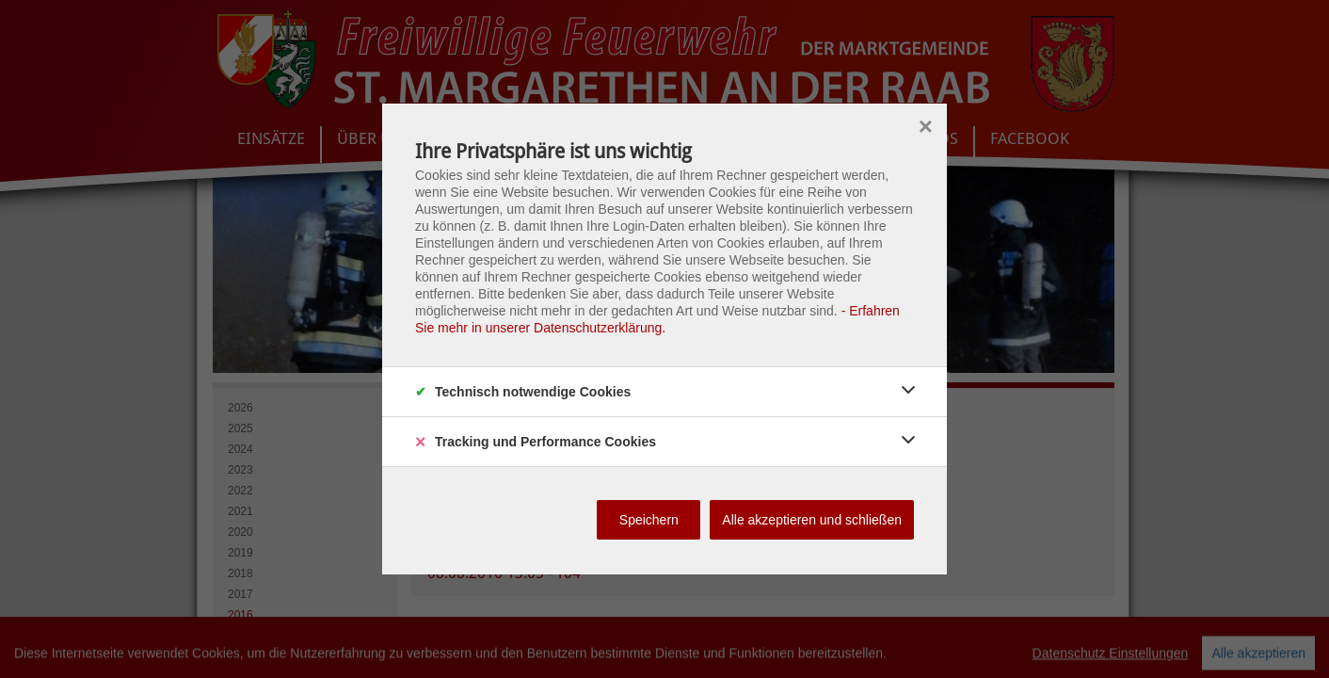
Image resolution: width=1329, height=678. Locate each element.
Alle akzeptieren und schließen (812, 519)
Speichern (649, 519)
